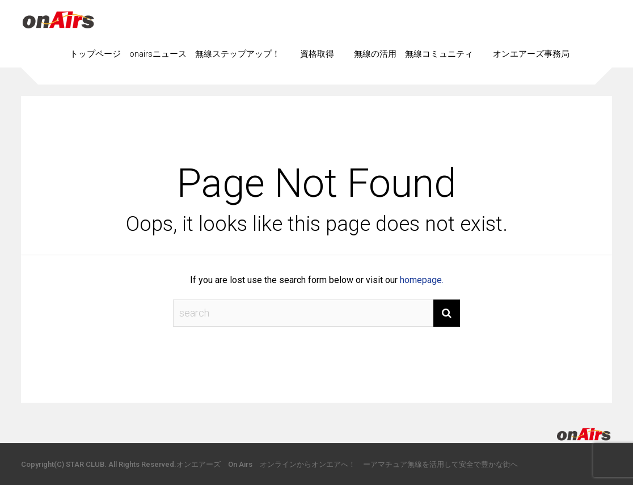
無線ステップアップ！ (237, 54)
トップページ (95, 54)
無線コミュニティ (439, 54)
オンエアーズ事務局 (531, 54)
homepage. (422, 280)
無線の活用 (375, 54)
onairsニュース (158, 54)
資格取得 (317, 54)
